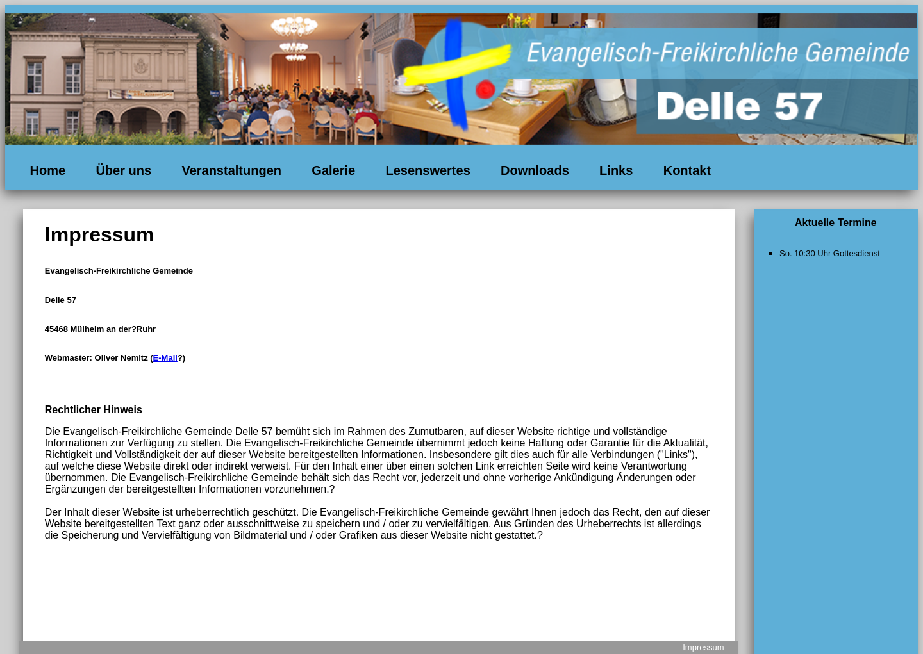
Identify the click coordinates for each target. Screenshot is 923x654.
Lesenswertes (427, 170)
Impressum (703, 647)
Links (616, 170)
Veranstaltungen (231, 170)
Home (47, 170)
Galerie (333, 170)
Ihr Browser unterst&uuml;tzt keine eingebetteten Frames (836, 286)
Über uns (123, 170)
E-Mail (165, 358)
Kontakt (687, 170)
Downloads (535, 170)
